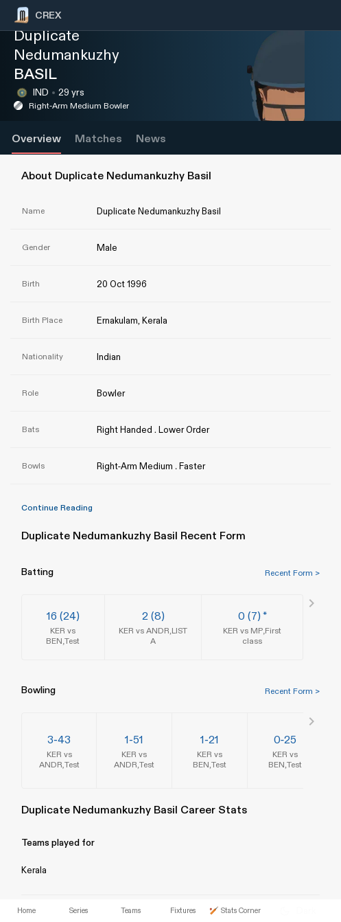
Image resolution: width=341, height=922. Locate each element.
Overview (36, 139)
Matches (98, 139)
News (151, 139)
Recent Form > (292, 572)
